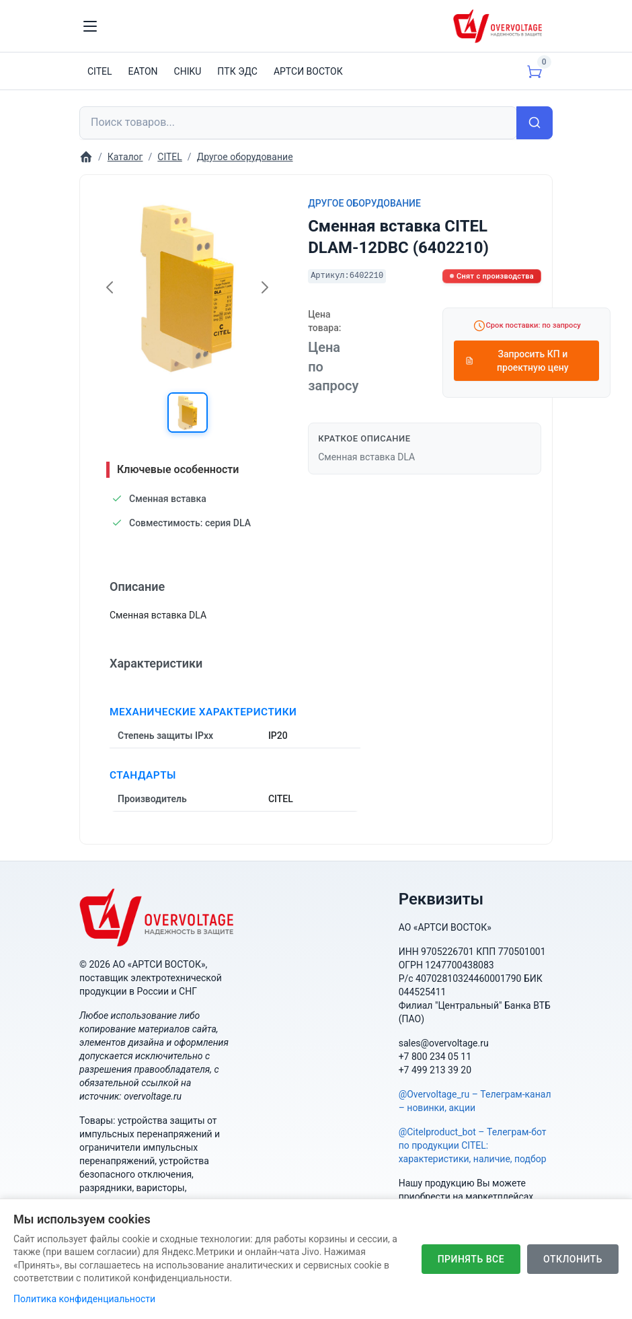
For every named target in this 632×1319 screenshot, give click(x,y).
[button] (187, 412)
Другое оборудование (364, 203)
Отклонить (572, 1259)
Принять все (471, 1259)
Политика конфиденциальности (84, 1298)
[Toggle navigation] (90, 26)
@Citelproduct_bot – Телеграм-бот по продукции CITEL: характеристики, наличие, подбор (473, 1145)
